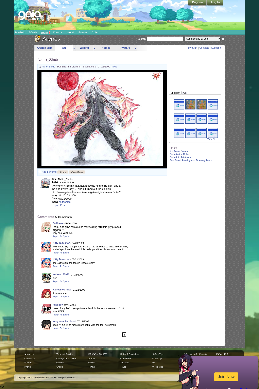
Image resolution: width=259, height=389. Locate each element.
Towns (91, 367)
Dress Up (157, 358)
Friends (28, 362)
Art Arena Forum (179, 151)
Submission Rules (179, 154)
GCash (33, 32)
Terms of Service (64, 354)
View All (211, 139)
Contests (204, 47)
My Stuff (192, 47)
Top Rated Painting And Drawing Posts (191, 160)
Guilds (91, 362)
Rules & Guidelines (129, 354)
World (70, 32)
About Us (29, 354)
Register (197, 3)
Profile (27, 367)
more (74, 48)
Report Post (59, 205)
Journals (124, 362)
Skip (114, 66)
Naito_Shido (49, 66)
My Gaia (20, 32)
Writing (84, 47)
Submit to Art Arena (180, 157)
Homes (106, 47)
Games (83, 32)
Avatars (125, 47)
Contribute (125, 358)
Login (215, 3)
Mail (154, 362)
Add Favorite (49, 171)
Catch (95, 32)
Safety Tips (157, 354)
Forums (57, 32)
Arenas (92, 358)
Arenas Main (44, 47)
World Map (157, 367)
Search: (142, 39)
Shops (45, 32)
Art (64, 47)
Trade (123, 367)
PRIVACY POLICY (97, 354)
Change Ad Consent (66, 358)
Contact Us (30, 358)
